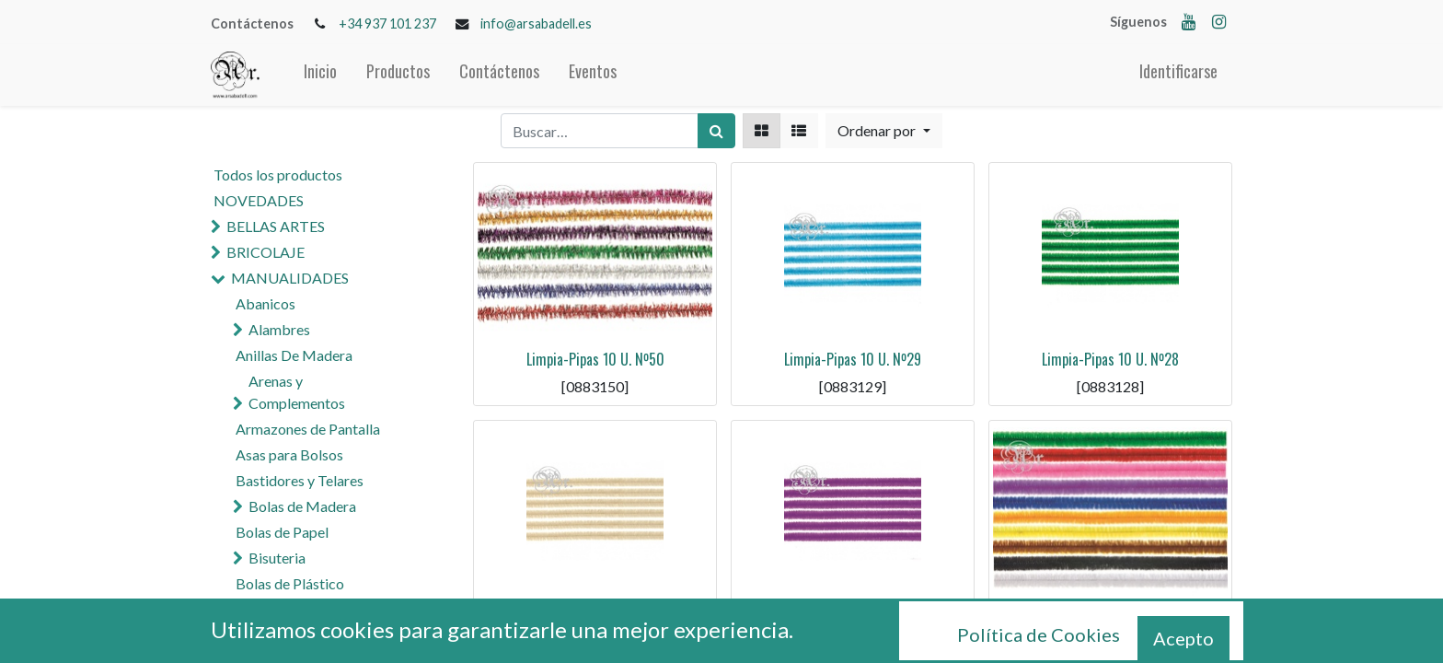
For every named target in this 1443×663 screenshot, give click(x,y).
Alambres (279, 329)
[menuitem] (320, 75)
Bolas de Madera (302, 506)
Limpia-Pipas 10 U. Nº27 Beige (595, 617)
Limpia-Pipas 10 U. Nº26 (852, 617)
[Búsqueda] (716, 130)
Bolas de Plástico (290, 583)
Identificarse (1178, 71)
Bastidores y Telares (300, 480)
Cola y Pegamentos (296, 635)
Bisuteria (277, 557)
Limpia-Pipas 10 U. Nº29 (852, 359)
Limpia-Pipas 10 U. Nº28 (1110, 359)
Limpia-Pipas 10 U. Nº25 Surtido (1110, 617)
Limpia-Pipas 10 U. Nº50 (595, 359)
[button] (883, 130)
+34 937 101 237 (387, 23)
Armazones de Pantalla (308, 428)
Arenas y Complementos (296, 392)
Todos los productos (278, 174)
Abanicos (265, 303)
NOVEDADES (259, 200)
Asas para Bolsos (289, 454)
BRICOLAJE (265, 252)
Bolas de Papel (282, 532)
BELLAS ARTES (275, 226)
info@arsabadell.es (536, 23)
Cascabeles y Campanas (324, 609)
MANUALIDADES (290, 277)
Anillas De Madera (294, 355)
